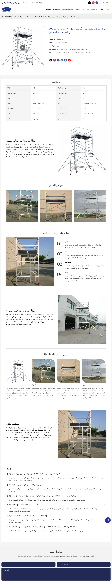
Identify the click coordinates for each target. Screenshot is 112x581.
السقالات (16, 16)
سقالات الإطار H (26, 16)
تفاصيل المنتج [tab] (56, 82)
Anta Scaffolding (6, 16)
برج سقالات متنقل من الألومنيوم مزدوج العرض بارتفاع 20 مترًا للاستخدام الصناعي (56, 16)
